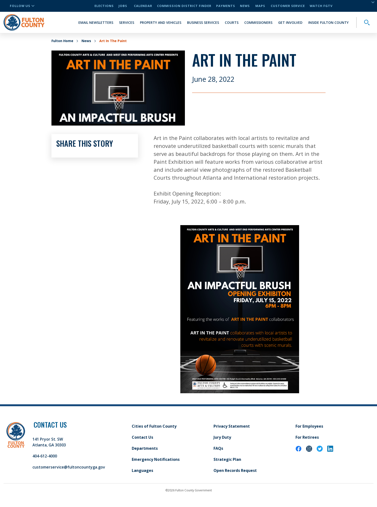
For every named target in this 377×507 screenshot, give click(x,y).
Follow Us (22, 6)
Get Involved (290, 22)
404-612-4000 (44, 456)
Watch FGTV (321, 6)
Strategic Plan (227, 459)
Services (126, 22)
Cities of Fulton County (154, 426)
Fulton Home (62, 40)
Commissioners (258, 22)
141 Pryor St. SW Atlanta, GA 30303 (49, 442)
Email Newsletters (95, 22)
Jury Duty (222, 437)
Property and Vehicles (160, 22)
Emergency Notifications (156, 459)
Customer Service (288, 6)
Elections (104, 6)
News (245, 6)
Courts (232, 22)
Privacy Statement (232, 426)
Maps (260, 6)
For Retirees (307, 437)
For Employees (309, 426)
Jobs (123, 6)
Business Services (203, 22)
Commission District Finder (184, 6)
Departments (145, 448)
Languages (142, 470)
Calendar (143, 6)
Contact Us (142, 437)
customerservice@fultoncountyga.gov (68, 467)
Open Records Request (235, 470)
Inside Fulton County (328, 22)
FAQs (218, 448)
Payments (225, 6)
